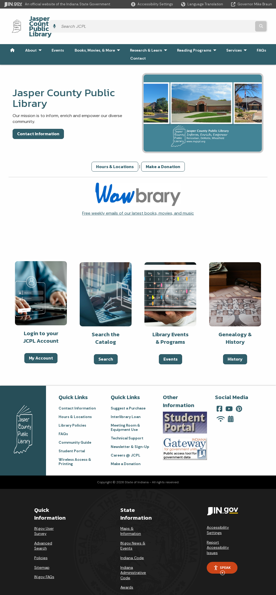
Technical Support (127, 423)
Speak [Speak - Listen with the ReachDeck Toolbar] (222, 555)
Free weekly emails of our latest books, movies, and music (138, 199)
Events (170, 345)
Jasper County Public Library (68, 19)
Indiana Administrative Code (133, 558)
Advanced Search (43, 531)
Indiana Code (132, 543)
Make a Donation (163, 152)
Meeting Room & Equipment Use (125, 413)
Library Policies (72, 410)
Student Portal (72, 436)
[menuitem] (12, 36)
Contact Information (38, 119)
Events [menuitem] (58, 35)
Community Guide (75, 428)
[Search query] (239, 19)
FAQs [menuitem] (261, 35)
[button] (152, 4)
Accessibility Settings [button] (218, 516)
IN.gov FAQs (44, 562)
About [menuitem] (34, 35)
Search (105, 345)
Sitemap (41, 553)
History (235, 345)
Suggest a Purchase (128, 393)
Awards (126, 573)
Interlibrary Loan (125, 402)
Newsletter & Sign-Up (130, 432)
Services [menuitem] (237, 35)
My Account (41, 344)
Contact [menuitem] (138, 43)
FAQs (63, 419)
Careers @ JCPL (125, 440)
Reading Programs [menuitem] (198, 35)
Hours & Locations (115, 152)
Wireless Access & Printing (75, 447)
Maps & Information (130, 517)
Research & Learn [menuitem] (150, 35)
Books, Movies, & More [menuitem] (98, 35)
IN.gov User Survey (44, 517)
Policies (41, 543)
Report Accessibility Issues (218, 533)
